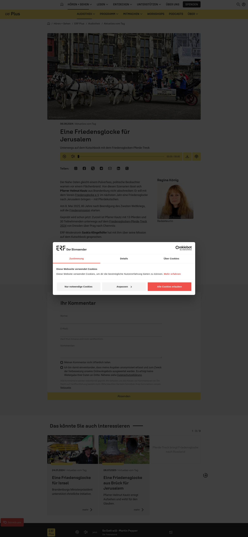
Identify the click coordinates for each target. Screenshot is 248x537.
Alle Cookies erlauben (169, 286)
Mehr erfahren (172, 274)
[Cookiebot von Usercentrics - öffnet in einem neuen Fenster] (178, 248)
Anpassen (124, 286)
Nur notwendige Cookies (79, 286)
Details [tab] (124, 258)
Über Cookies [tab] (171, 258)
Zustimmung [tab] (76, 258)
